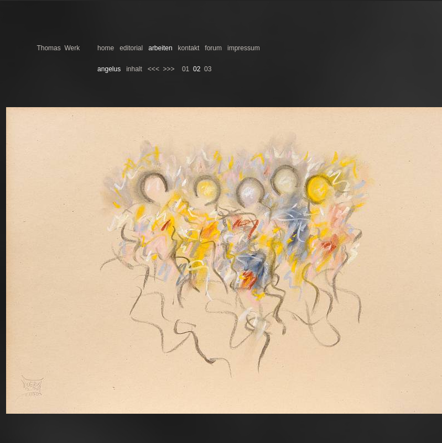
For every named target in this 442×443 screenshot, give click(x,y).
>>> (169, 69)
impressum (243, 48)
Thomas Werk (58, 48)
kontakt (189, 48)
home (105, 48)
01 (185, 69)
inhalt (134, 69)
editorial (131, 48)
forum (213, 48)
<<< (153, 69)
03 (207, 69)
